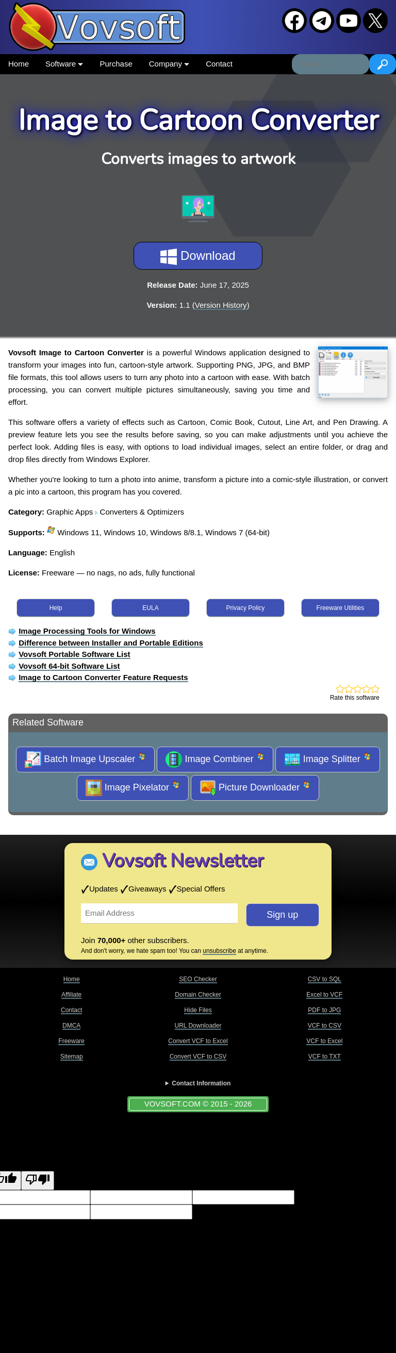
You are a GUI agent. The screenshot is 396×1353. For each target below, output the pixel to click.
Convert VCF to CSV (198, 1056)
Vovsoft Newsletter (182, 860)
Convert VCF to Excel (197, 1041)
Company (169, 63)
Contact (219, 63)
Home (18, 63)
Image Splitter (327, 759)
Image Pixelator (133, 788)
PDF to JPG (324, 1010)
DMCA (71, 1025)
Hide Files (197, 1010)
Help (56, 608)
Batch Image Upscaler (85, 759)
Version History (221, 305)
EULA (150, 608)
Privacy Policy (245, 608)
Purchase (116, 63)
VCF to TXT (324, 1056)
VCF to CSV (324, 1025)
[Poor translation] (37, 1180)
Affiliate (71, 994)
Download (197, 257)
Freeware (71, 1041)
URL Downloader (198, 1025)
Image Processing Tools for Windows (87, 630)
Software (64, 63)
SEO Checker (198, 979)
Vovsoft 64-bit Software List (69, 666)
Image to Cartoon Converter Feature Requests (103, 677)
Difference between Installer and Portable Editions (111, 642)
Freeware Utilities (341, 608)
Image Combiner (215, 759)
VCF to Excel (324, 1041)
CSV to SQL (324, 979)
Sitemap (71, 1056)
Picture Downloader (255, 788)
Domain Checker (198, 994)
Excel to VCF (324, 994)
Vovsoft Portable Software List (74, 654)
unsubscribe (219, 950)
